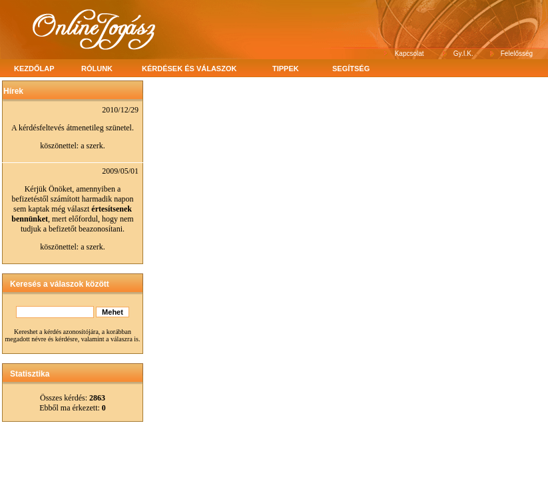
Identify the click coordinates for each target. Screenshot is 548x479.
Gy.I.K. (463, 53)
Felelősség (517, 53)
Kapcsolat (409, 53)
